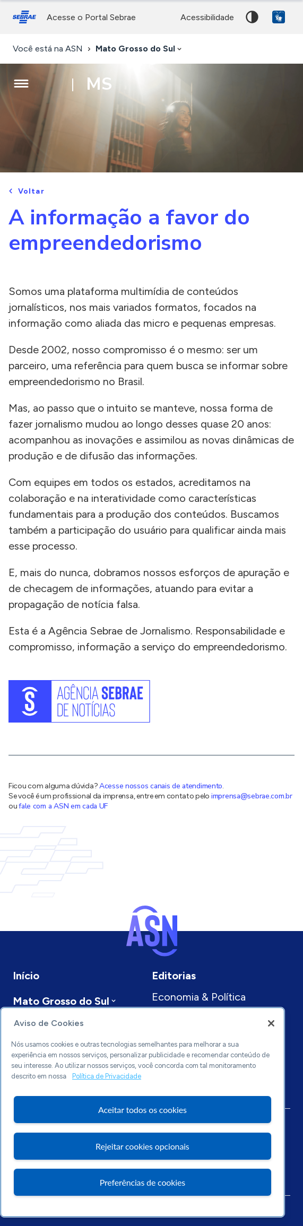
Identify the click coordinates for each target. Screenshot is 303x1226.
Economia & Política (199, 996)
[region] (142, 1112)
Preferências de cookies (142, 1182)
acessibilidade (207, 17)
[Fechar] (271, 1023)
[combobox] (140, 49)
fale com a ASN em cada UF (63, 806)
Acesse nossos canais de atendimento (160, 786)
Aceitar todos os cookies (142, 1110)
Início (26, 975)
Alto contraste (252, 17)
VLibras (278, 17)
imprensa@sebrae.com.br (251, 796)
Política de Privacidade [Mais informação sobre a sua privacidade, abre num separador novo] (106, 1076)
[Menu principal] (21, 83)
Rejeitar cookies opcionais (142, 1146)
